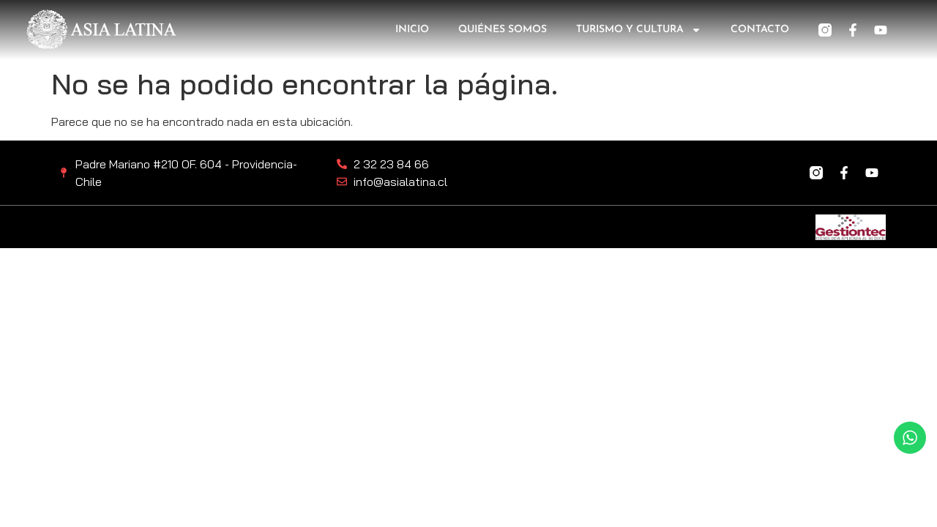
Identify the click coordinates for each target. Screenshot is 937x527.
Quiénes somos (502, 29)
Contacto (760, 29)
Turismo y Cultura (638, 30)
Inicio (412, 29)
